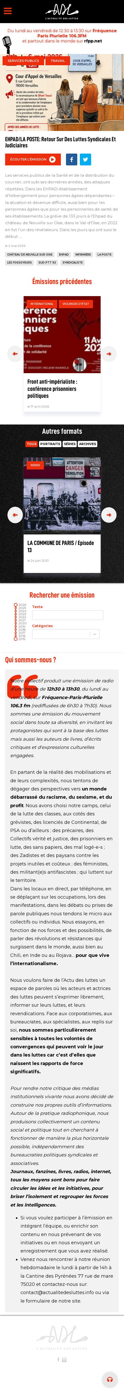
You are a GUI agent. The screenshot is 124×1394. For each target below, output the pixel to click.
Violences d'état (76, 304)
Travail (58, 61)
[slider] (15, 639)
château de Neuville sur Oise (29, 254)
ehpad (64, 254)
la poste (104, 254)
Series (35, 465)
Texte (65, 612)
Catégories (65, 631)
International (42, 304)
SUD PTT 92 (47, 262)
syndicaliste (73, 262)
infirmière (83, 254)
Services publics (23, 61)
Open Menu (8, 11)
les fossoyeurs (19, 262)
